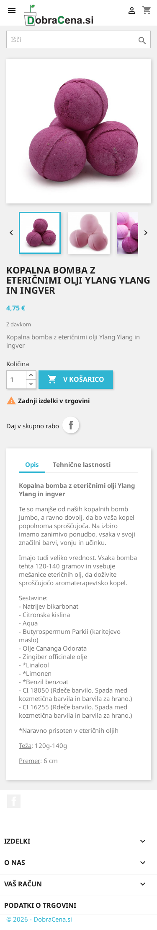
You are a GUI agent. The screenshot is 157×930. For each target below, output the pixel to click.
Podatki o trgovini (40, 905)
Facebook (14, 801)
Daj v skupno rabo (70, 425)
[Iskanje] (78, 39)
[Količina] (16, 379)
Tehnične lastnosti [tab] (82, 464)
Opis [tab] (32, 464)
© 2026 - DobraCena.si (39, 919)
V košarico (75, 379)
